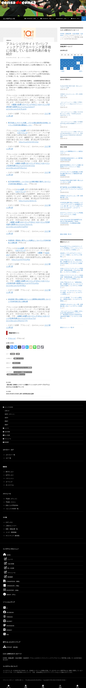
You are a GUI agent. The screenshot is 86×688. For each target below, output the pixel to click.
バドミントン (10, 478)
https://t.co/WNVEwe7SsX (26, 318)
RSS (6, 634)
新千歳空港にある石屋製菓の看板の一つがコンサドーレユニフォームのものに (71, 188)
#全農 (19, 104)
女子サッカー (10, 475)
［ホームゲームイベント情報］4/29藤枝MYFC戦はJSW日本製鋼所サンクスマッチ (71, 123)
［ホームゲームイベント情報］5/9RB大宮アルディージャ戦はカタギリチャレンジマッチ (71, 103)
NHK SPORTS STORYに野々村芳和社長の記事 (28, 392)
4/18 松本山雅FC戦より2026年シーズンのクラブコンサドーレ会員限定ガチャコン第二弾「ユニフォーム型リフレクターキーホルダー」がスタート (71, 205)
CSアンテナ (9, 522)
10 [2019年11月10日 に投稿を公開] (81, 60)
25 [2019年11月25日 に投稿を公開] (62, 68)
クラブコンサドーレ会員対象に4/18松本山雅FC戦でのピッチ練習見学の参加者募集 (71, 173)
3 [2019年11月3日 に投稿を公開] (81, 57)
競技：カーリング (19, 358)
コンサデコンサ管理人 (25, 57)
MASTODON (8, 626)
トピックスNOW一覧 (12, 508)
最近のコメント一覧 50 (67, 327)
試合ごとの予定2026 (12, 505)
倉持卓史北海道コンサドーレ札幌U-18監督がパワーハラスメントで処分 (71, 165)
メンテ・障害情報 (11, 532)
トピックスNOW (8, 407)
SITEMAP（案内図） (11, 647)
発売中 (6, 417)
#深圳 (14, 107)
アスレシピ (12, 338)
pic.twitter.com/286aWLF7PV (17, 320)
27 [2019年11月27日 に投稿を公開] (68, 68)
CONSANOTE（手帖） (46, 18)
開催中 (6, 421)
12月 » (81, 71)
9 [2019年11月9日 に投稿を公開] (78, 60)
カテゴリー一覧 (10, 455)
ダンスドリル (10, 485)
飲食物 (12, 353)
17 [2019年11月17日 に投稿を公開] (81, 63)
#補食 (14, 104)
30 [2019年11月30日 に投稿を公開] (78, 68)
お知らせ (7, 410)
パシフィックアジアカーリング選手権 (22, 367)
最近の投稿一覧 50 (65, 234)
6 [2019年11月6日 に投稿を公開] (68, 60)
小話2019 (8, 40)
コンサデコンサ (9, 19)
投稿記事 (68, 33)
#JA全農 (20, 189)
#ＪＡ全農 (21, 130)
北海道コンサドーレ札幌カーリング (16, 374)
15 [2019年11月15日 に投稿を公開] (75, 63)
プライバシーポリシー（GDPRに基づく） (13, 680)
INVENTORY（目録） (61, 18)
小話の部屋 (75, 33)
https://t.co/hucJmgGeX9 (26, 107)
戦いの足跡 (6, 435)
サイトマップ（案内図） (13, 535)
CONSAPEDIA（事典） (31, 18)
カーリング (9, 481)
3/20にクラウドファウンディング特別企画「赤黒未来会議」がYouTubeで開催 (71, 270)
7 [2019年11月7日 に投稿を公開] (71, 60)
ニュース (6, 428)
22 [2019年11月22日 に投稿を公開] (75, 66)
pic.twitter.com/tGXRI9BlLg (16, 285)
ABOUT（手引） (75, 18)
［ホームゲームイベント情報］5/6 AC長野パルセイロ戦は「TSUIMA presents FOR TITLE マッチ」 (71, 113)
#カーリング (27, 104)
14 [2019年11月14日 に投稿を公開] (71, 63)
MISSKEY (7, 630)
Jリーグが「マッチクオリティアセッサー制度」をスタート (71, 291)
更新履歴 (6, 442)
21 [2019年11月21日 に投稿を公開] (71, 66)
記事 (18, 353)
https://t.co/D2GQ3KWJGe (28, 142)
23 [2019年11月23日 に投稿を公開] (78, 66)
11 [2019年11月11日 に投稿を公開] (62, 63)
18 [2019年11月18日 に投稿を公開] (62, 66)
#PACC (34, 104)
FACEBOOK (8, 612)
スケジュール (7, 438)
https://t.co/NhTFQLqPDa (21, 259)
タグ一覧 (8, 458)
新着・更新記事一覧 (12, 529)
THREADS (8, 617)
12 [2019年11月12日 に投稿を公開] (65, 63)
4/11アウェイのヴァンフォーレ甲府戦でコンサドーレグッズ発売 (71, 213)
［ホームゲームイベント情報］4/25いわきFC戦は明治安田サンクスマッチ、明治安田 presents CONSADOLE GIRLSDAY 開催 (71, 313)
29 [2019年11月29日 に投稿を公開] (75, 68)
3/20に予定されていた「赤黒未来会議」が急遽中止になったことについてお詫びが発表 (71, 261)
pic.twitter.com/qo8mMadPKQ (17, 227)
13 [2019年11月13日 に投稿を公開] (68, 63)
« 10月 (62, 71)
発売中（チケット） (10, 414)
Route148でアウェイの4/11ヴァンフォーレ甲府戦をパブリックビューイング (71, 247)
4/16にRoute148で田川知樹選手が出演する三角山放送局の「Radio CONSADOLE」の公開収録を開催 (71, 221)
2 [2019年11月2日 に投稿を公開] (78, 57)
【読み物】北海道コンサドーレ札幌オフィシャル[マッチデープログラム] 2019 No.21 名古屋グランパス (28, 384)
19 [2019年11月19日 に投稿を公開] (65, 66)
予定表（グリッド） (12, 498)
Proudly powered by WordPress (34, 680)
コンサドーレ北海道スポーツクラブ (23, 372)
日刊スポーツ (16, 363)
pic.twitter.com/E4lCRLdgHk (16, 109)
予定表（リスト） (11, 502)
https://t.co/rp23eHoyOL (28, 201)
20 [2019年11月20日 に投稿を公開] (68, 66)
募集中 (6, 424)
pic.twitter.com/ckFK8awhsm (16, 168)
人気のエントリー (11, 525)
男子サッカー (10, 472)
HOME (62, 33)
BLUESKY (7, 621)
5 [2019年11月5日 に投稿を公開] (65, 60)
